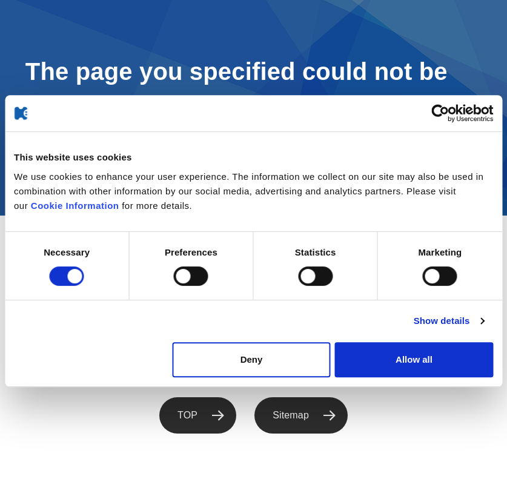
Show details (442, 320)
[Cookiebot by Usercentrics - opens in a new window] (440, 113)
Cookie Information (75, 205)
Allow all (414, 359)
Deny (251, 359)
